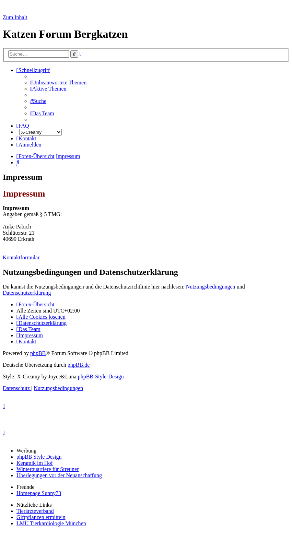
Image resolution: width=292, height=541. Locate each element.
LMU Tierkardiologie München (51, 523)
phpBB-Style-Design (101, 376)
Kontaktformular (21, 257)
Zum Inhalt (15, 17)
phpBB (38, 353)
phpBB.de (79, 365)
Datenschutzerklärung (27, 293)
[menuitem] (58, 82)
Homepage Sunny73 (38, 493)
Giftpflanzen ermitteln (41, 517)
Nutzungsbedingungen (210, 287)
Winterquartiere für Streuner (47, 469)
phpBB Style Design (39, 457)
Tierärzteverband (35, 511)
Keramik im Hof (34, 463)
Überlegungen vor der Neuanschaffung (59, 475)
